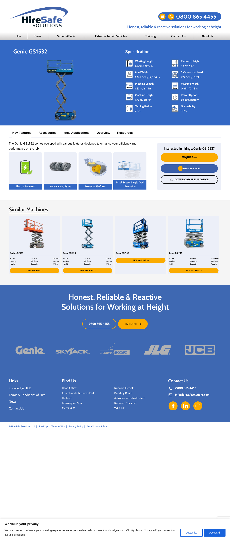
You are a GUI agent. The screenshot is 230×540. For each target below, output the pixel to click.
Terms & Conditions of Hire (27, 395)
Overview (103, 132)
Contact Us (178, 36)
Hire (18, 36)
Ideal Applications (76, 132)
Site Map (43, 426)
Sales (37, 36)
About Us (207, 36)
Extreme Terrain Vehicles (111, 36)
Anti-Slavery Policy (97, 426)
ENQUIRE (189, 157)
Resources (125, 132)
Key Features (21, 132)
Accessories (47, 132)
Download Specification (189, 179)
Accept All (214, 532)
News (12, 402)
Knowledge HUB (20, 388)
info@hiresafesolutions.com (192, 394)
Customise (191, 532)
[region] (115, 529)
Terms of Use (58, 426)
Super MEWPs (66, 36)
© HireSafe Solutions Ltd (22, 426)
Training (150, 36)
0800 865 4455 (196, 17)
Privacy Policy (76, 426)
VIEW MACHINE (34, 271)
